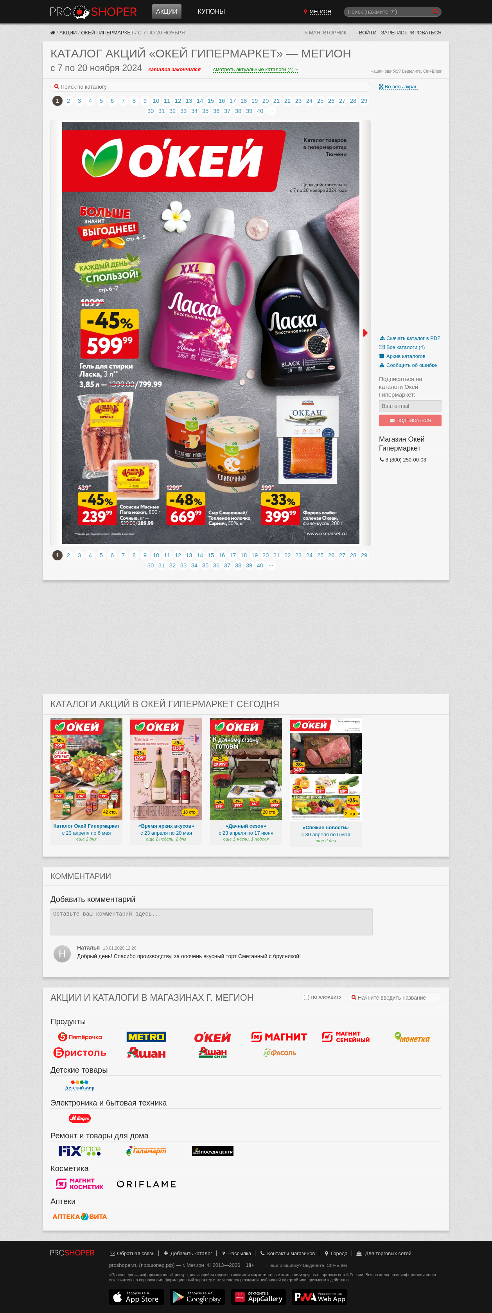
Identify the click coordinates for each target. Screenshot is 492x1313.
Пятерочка (80, 1037)
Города (335, 1253)
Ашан (146, 1053)
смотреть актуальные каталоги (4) (255, 69)
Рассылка (235, 1253)
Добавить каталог (187, 1253)
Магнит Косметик (80, 1184)
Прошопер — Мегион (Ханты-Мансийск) (93, 11)
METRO (146, 1037)
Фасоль (279, 1053)
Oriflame (146, 1184)
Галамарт (146, 1151)
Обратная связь (131, 1253)
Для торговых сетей (383, 1253)
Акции (167, 11)
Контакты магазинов (287, 1253)
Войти (368, 33)
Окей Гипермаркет (107, 33)
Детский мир (80, 1085)
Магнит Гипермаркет (345, 1037)
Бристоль (80, 1053)
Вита (80, 1217)
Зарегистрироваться (411, 33)
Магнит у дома (279, 1037)
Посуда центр (213, 1151)
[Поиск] (393, 12)
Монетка (412, 1037)
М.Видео (80, 1118)
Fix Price (80, 1151)
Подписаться (410, 420)
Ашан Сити (213, 1053)
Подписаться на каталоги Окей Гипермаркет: (400, 387)
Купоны (211, 11)
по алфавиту (322, 997)
